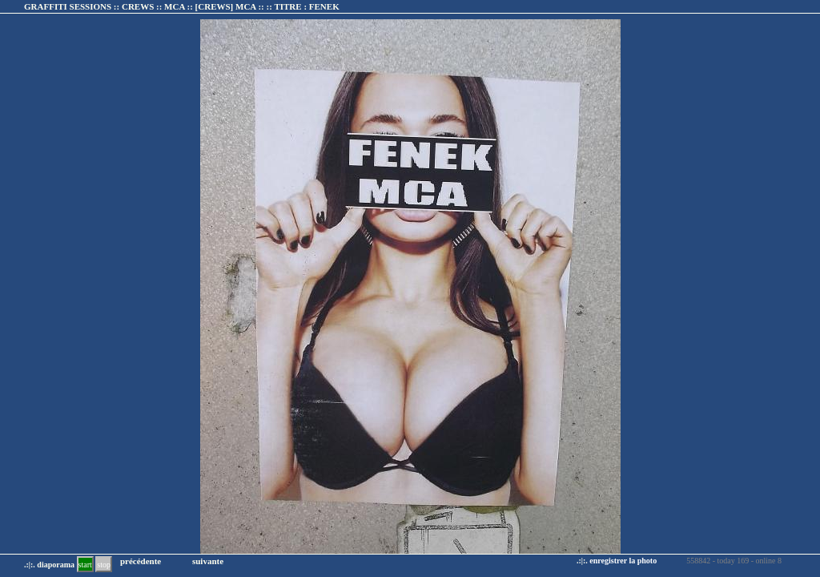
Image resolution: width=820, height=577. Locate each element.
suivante (207, 561)
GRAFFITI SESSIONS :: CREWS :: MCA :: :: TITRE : (182, 6)
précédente (140, 561)
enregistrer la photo (623, 560)
